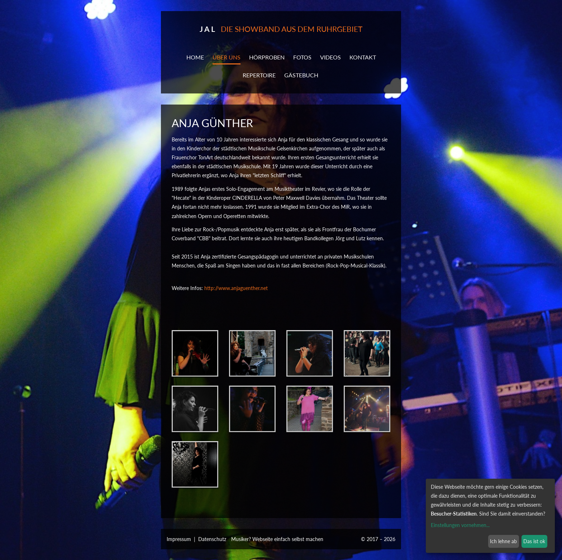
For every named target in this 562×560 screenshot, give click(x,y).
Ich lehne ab (503, 541)
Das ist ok (534, 541)
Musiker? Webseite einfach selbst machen (277, 539)
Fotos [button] (302, 57)
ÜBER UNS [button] (226, 57)
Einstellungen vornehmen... (460, 525)
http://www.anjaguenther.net (236, 288)
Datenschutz (212, 539)
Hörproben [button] (267, 57)
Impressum (179, 539)
